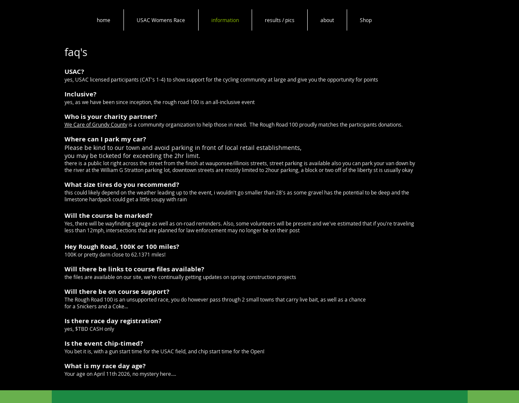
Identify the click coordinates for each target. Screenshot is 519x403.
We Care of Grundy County (96, 124)
